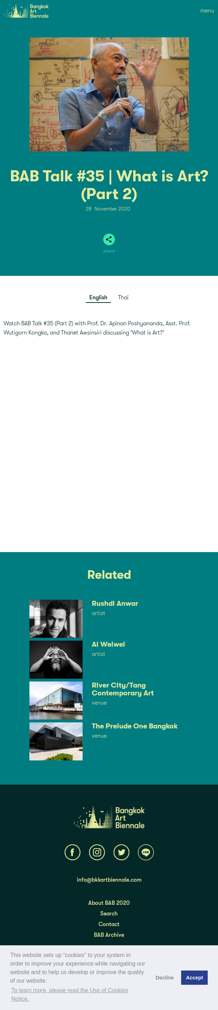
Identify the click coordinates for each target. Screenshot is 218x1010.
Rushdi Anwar (115, 604)
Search (109, 913)
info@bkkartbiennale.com (109, 880)
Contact (109, 924)
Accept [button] (194, 977)
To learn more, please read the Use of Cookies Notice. (69, 994)
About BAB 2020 (109, 903)
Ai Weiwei (108, 644)
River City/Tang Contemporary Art (123, 689)
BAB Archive (109, 935)
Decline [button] (165, 977)
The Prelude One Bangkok (135, 726)
